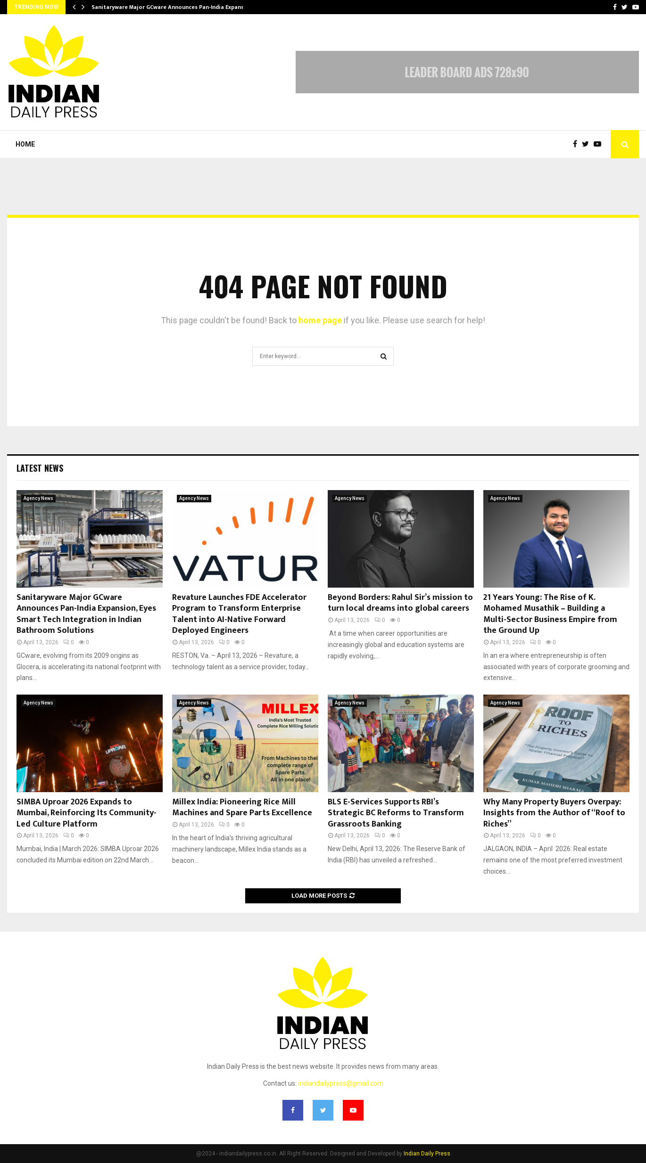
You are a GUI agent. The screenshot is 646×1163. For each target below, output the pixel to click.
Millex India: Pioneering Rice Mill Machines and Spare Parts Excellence (242, 807)
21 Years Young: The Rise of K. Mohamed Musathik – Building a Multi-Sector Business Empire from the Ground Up (550, 614)
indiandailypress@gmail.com (340, 1083)
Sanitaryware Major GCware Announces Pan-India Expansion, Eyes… (181, 7)
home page (320, 320)
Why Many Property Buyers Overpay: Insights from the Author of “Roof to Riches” (554, 813)
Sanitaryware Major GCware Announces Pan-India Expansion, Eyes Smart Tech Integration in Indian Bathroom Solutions (86, 614)
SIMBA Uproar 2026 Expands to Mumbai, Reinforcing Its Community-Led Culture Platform (87, 813)
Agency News (38, 498)
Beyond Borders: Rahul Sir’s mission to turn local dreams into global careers (400, 602)
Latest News (40, 468)
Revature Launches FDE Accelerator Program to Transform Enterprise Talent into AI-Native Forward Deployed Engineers (239, 614)
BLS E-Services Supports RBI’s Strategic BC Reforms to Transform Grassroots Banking (396, 813)
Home (25, 144)
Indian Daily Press (427, 1153)
